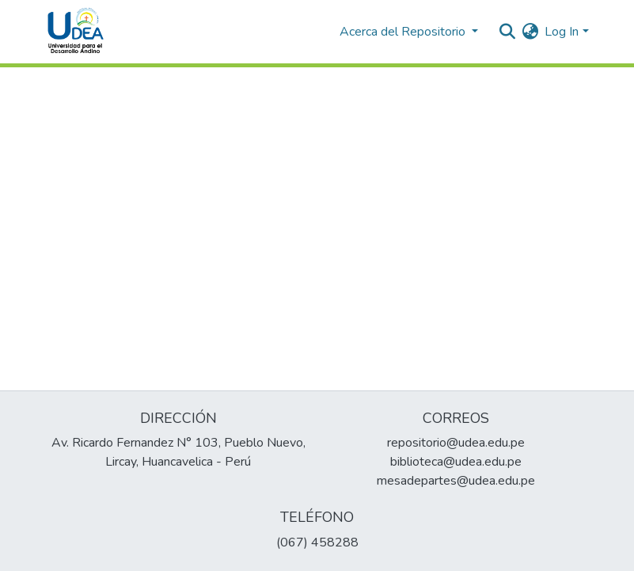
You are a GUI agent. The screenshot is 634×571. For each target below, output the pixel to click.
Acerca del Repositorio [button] (404, 31)
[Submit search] (507, 31)
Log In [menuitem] (562, 31)
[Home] (76, 31)
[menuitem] (530, 31)
